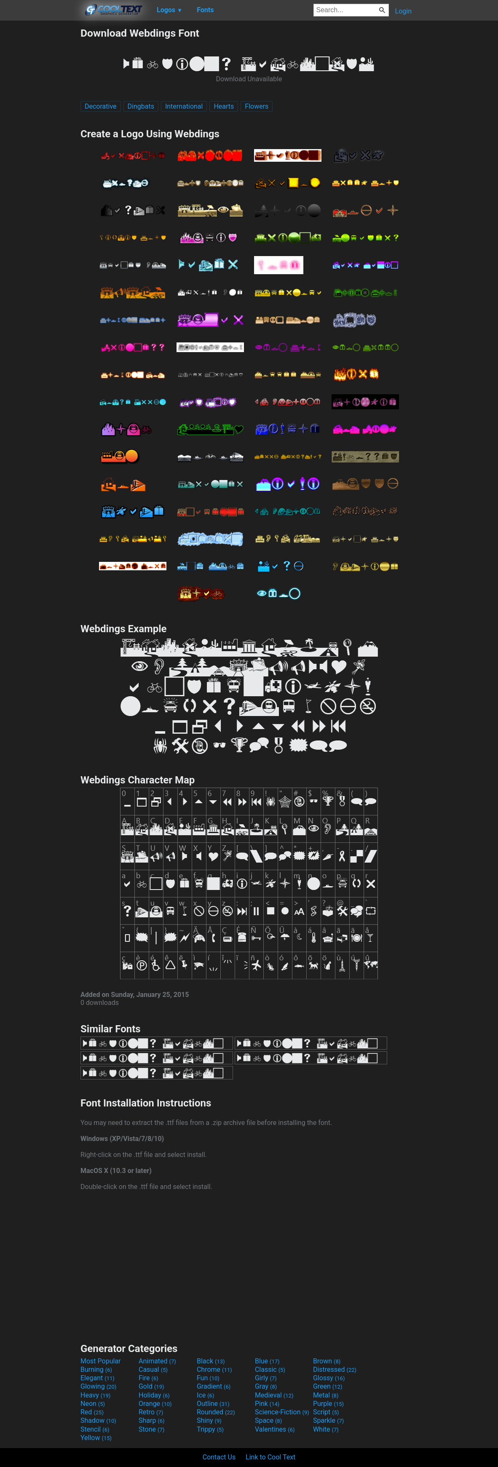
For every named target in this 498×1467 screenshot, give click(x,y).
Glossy (329, 1378)
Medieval (274, 1395)
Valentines (275, 1429)
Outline (213, 1404)
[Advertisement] (40, 153)
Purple (328, 1404)
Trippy (210, 1429)
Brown (326, 1361)
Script (326, 1412)
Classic (270, 1369)
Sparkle (328, 1420)
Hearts (224, 106)
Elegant (97, 1378)
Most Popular (100, 1361)
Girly (266, 1378)
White (326, 1429)
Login (403, 11)
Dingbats (141, 106)
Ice (205, 1395)
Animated (157, 1361)
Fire (148, 1378)
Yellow (96, 1438)
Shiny (209, 1420)
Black (211, 1361)
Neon (92, 1404)
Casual (153, 1369)
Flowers (256, 106)
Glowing (98, 1386)
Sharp (152, 1420)
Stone (151, 1429)
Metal (326, 1395)
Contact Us (219, 1457)
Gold (151, 1386)
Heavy (95, 1395)
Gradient (213, 1386)
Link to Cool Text (270, 1457)
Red (92, 1412)
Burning (96, 1369)
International (184, 106)
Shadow (98, 1420)
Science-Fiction (282, 1412)
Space (268, 1420)
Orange (155, 1404)
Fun (208, 1378)
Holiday (154, 1395)
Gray (266, 1386)
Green (328, 1386)
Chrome (214, 1369)
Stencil (94, 1429)
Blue (267, 1361)
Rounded (216, 1412)
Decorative (101, 106)
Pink (267, 1404)
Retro (151, 1412)
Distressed (334, 1369)
